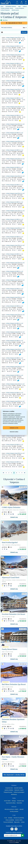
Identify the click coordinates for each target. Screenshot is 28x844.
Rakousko (4, 724)
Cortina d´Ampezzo (5, 10)
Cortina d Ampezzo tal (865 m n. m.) (14, 46)
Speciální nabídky (18, 788)
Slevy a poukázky (10, 820)
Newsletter (19, 803)
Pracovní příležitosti (8, 822)
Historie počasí (15, 10)
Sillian (9, 724)
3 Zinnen (7, 651)
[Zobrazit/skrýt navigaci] (26, 2)
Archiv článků (7, 800)
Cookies (23, 822)
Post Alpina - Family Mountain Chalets (13, 758)
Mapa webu (17, 822)
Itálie (19, 6)
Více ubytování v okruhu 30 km (15, 775)
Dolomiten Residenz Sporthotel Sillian (13, 720)
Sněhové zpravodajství (19, 792)
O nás (5, 817)
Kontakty (10, 817)
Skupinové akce (9, 788)
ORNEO (17, 842)
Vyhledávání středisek (11, 6)
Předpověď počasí (8, 792)
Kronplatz (7, 616)
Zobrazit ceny (14, 517)
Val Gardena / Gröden (10, 580)
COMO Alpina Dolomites (11, 507)
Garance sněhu (18, 820)
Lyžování (21, 809)
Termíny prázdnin (14, 811)
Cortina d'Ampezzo (19, 8)
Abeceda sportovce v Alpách (11, 809)
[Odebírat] (22, 835)
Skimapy (14, 800)
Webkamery (14, 794)
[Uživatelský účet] (17, 2)
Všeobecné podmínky (19, 817)
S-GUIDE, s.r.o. (12, 841)
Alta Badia (7, 545)
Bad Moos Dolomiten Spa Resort (14, 684)
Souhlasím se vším (14, 427)
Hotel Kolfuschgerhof (10, 542)
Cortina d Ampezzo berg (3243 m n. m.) (15, 37)
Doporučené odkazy (11, 803)
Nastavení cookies (14, 431)
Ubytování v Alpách (19, 790)
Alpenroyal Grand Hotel (10, 577)
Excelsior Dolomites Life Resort (13, 614)
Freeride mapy (20, 800)
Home (2, 6)
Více (24, 27)
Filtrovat (24, 32)
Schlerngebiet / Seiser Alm (11, 510)
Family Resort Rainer (9, 649)
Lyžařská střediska (9, 790)
